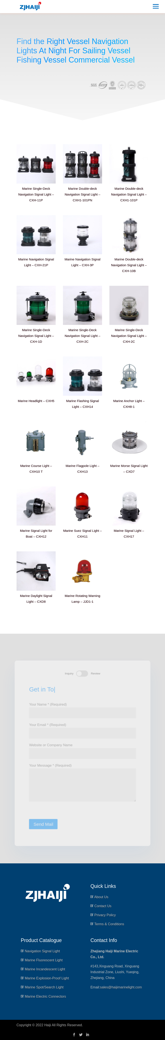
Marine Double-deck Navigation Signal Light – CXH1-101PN (82, 194)
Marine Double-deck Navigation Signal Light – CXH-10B (129, 265)
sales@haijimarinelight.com (121, 987)
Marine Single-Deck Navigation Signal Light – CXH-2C (82, 335)
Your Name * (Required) (82, 708)
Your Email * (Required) (82, 728)
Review (96, 672)
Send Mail (43, 825)
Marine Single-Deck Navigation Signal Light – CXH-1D (36, 335)
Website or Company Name (82, 749)
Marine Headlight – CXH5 (36, 401)
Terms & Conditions (109, 924)
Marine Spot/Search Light (44, 987)
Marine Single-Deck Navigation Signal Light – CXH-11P (36, 194)
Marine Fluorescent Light (44, 960)
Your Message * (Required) (82, 783)
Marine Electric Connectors (45, 996)
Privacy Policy (105, 915)
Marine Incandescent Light (45, 969)
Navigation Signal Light (42, 951)
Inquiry (68, 672)
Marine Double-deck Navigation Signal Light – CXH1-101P (129, 194)
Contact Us (102, 906)
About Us (101, 897)
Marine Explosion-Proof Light (47, 978)
